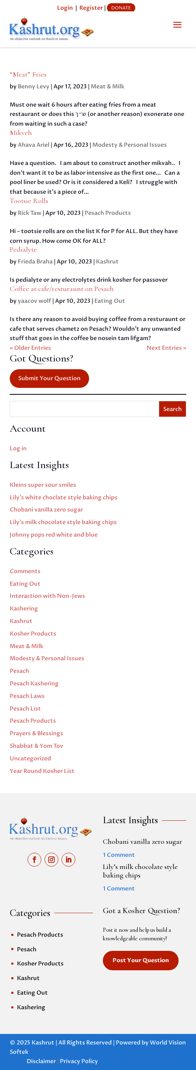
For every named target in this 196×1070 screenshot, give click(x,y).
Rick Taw (29, 213)
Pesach (19, 671)
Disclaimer (41, 1061)
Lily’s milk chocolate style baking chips (63, 522)
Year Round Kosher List (42, 771)
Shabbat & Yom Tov (36, 746)
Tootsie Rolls (29, 200)
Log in (18, 448)
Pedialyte (23, 249)
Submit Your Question (49, 378)
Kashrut (107, 261)
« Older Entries (30, 348)
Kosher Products (33, 634)
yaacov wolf (34, 301)
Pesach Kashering (34, 683)
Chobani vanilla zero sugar (46, 510)
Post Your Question (141, 960)
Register (91, 8)
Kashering (24, 608)
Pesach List (25, 709)
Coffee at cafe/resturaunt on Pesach (62, 288)
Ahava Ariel (33, 145)
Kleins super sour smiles (43, 485)
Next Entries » (166, 348)
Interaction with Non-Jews (47, 596)
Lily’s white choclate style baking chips (63, 497)
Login (65, 8)
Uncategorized (30, 758)
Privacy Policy (79, 1061)
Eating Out (109, 301)
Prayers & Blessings (36, 733)
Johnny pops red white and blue (54, 535)
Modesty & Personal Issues (129, 145)
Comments (25, 571)
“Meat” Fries (28, 74)
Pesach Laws (27, 696)
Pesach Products (108, 213)
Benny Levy (33, 86)
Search (172, 409)
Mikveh (21, 132)
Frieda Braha (35, 261)
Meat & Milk (107, 86)
